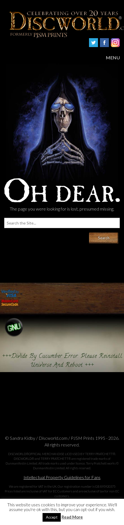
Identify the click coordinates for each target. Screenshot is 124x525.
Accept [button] (51, 517)
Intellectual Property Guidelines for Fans (62, 477)
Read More (72, 517)
